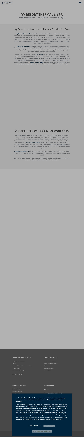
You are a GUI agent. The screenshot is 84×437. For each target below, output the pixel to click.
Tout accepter (35, 425)
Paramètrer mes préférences (42, 431)
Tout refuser (49, 426)
